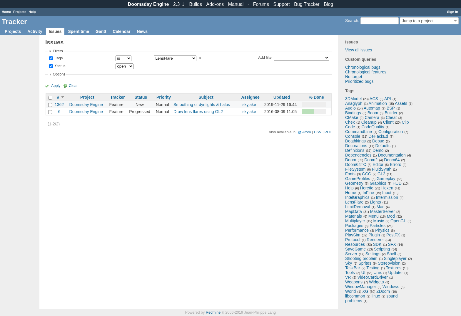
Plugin (374, 235)
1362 (59, 104)
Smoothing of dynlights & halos (201, 104)
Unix (378, 272)
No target (353, 76)
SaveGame (355, 249)
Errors (395, 164)
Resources (355, 244)
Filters (58, 51)
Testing (372, 267)
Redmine (213, 312)
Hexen (387, 188)
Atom (306, 132)
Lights (375, 202)
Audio (350, 108)
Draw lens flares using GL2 (198, 111)
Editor (378, 164)
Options (59, 74)
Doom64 (392, 159)
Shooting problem (361, 258)
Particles (377, 225)
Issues (55, 31)
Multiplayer (355, 220)
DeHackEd (378, 136)
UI (363, 272)
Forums (261, 4)
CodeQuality (372, 127)
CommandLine (358, 131)
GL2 (381, 174)
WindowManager (360, 286)
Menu (373, 216)
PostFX (393, 235)
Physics (382, 230)
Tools (350, 272)
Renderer (375, 239)
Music (378, 220)
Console (352, 136)
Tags (58, 58)
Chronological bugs (362, 67)
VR (348, 277)
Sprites (364, 263)
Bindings (353, 112)
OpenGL (398, 220)
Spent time (78, 31)
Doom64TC (355, 164)
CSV (318, 132)
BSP (391, 108)
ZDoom (383, 291)
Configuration (390, 131)
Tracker (117, 97)
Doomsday (148, 4)
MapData (353, 211)
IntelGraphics (357, 197)
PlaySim (352, 235)
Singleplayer (395, 258)
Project (87, 97)
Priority (163, 97)
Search (351, 20)
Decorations (356, 145)
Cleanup (369, 122)
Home (6, 12)
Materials (353, 216)
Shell (391, 253)
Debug (378, 141)
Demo (378, 150)
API (387, 98)
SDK (377, 244)
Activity (34, 31)
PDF (328, 132)
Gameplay (386, 178)
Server (351, 253)
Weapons (354, 282)
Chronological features (365, 72)
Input (386, 192)
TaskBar (352, 267)
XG (365, 291)
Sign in (452, 12)
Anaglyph (353, 103)
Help (32, 12)
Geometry (354, 183)
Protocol (352, 239)
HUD (396, 183)
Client (388, 122)
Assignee (250, 97)
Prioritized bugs (359, 81)
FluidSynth (381, 169)
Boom (373, 112)
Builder (391, 112)
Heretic (366, 188)
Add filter (265, 57)
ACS (374, 98)
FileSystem (355, 169)
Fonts (350, 174)
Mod (391, 216)
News (142, 31)
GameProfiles (357, 178)
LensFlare (354, 202)
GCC (366, 174)
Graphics (378, 183)
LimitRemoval (357, 206)
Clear (73, 86)
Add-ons (215, 4)
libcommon (355, 296)
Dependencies (358, 155)
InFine (368, 192)
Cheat (391, 117)
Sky (348, 263)
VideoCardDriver (372, 277)
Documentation (392, 155)
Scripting (382, 249)
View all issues (358, 50)
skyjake (249, 104)
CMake (351, 117)
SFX (392, 244)
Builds (195, 4)
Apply (56, 86)
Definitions (354, 150)
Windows (391, 286)
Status (59, 66)
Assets (401, 103)
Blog (328, 4)
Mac (380, 206)
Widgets (376, 282)
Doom (350, 159)
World (350, 291)
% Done (316, 97)
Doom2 (371, 159)
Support (281, 4)
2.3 (179, 4)
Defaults (382, 145)
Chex (350, 122)
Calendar (122, 31)
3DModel (353, 98)
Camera (372, 117)
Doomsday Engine (86, 104)
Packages (354, 225)
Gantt (101, 31)
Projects (19, 12)
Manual (235, 4)
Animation (378, 103)
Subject (205, 97)
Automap (372, 108)
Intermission (387, 197)
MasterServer (382, 211)
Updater (395, 272)
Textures (393, 267)
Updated (281, 97)
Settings (372, 253)
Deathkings (355, 141)
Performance (357, 230)
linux (376, 296)
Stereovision (389, 263)
